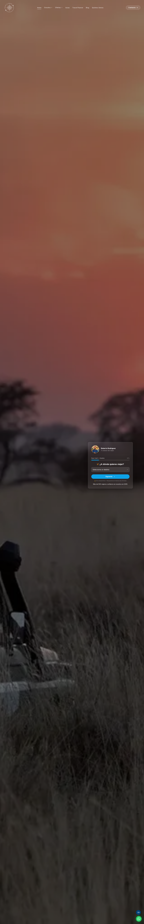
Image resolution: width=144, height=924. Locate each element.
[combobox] (110, 469)
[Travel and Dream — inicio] (9, 7)
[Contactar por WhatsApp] (139, 919)
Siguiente (110, 476)
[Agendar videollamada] (138, 912)
